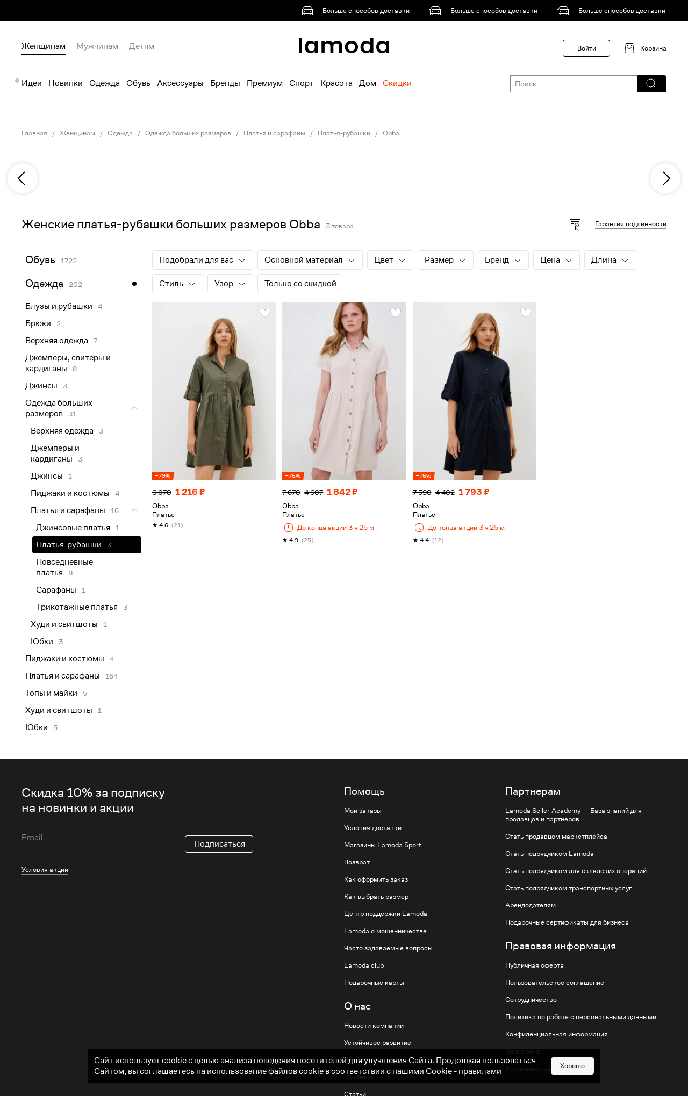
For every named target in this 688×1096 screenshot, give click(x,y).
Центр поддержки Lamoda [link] (385, 914)
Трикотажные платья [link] (77, 607)
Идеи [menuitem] (32, 83)
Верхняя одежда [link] (56, 340)
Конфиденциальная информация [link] (556, 1034)
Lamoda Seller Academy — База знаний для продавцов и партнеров (573, 815)
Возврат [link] (357, 862)
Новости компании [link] (374, 1025)
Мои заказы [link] (363, 810)
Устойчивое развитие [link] (377, 1043)
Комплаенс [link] (523, 1051)
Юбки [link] (42, 641)
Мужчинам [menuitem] (97, 46)
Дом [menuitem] (367, 83)
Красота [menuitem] (336, 83)
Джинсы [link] (41, 385)
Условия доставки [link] (373, 828)
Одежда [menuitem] (104, 83)
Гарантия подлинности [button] (630, 223)
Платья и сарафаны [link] (274, 133)
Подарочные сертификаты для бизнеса (567, 922)
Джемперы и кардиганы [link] (55, 453)
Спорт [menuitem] (301, 83)
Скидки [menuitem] (397, 83)
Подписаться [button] (219, 844)
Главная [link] (34, 133)
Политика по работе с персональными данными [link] (580, 1017)
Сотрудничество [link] (531, 1000)
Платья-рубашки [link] (344, 133)
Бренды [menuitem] (225, 83)
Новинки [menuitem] (65, 83)
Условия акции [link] (45, 869)
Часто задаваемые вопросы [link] (388, 948)
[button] (651, 83)
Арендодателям (530, 905)
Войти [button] (586, 48)
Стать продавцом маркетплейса (556, 836)
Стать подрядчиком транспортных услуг (568, 888)
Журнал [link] (356, 1060)
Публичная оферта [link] (534, 965)
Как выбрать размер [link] (376, 896)
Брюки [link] (38, 323)
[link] (357, 10)
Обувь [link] (40, 260)
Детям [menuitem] (141, 46)
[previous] (23, 178)
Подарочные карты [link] (374, 982)
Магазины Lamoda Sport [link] (382, 845)
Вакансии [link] (359, 1077)
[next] (665, 178)
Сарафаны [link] (56, 590)
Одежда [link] (120, 133)
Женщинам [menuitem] (44, 46)
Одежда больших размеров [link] (188, 133)
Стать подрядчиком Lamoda (549, 853)
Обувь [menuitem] (138, 83)
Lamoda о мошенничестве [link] (385, 931)
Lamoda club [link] (364, 965)
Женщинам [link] (77, 133)
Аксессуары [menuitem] (180, 83)
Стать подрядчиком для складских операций (576, 871)
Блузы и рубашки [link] (58, 306)
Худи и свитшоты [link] (64, 624)
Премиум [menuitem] (265, 83)
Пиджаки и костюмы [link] (70, 493)
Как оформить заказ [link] (376, 879)
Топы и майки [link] (51, 693)
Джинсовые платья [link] (73, 527)
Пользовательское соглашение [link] (554, 982)
